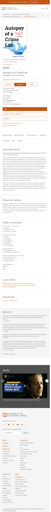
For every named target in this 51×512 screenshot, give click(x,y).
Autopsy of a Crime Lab (29, 16)
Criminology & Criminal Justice (21, 14)
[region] (25, 388)
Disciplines (6, 14)
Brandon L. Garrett (9, 79)
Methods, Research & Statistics (11, 16)
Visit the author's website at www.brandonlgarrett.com (18, 283)
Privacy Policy (12, 510)
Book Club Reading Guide (10, 300)
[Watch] (25, 386)
